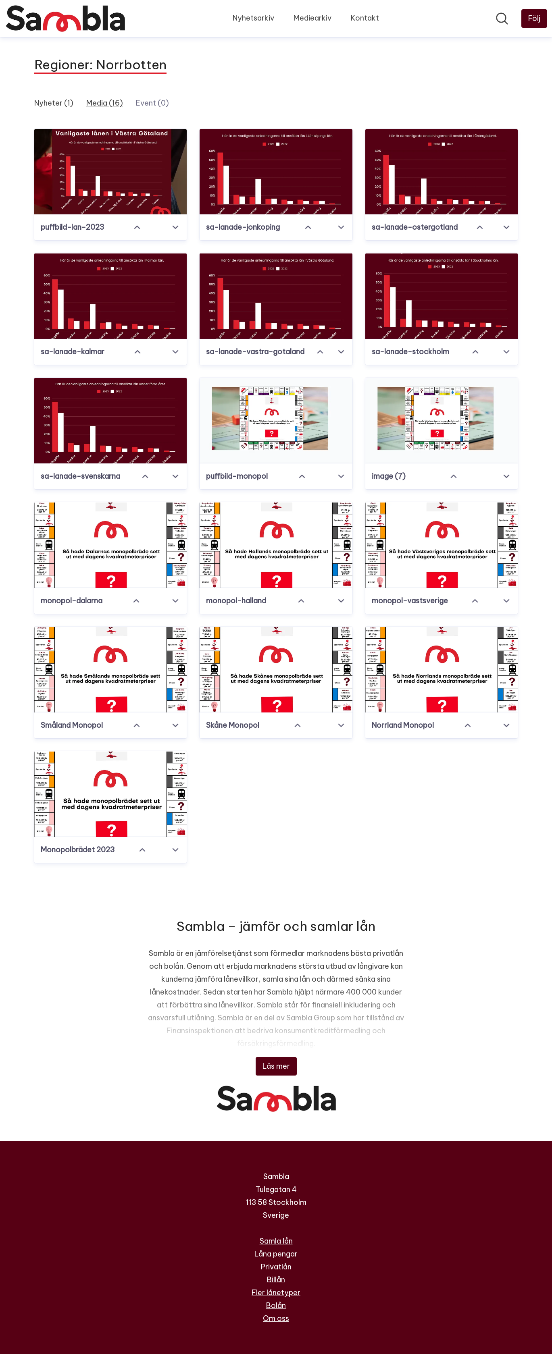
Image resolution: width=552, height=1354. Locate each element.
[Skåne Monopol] (276, 669)
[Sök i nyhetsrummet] (502, 18)
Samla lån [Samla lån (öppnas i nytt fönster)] (276, 1241)
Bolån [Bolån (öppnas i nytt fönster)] (276, 1305)
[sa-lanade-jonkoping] (276, 172)
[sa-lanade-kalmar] (110, 296)
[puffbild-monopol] (276, 420)
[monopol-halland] (276, 545)
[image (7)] (441, 420)
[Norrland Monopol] (441, 669)
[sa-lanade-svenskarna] (110, 420)
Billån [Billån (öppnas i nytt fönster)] (276, 1279)
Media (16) (104, 103)
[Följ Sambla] (534, 18)
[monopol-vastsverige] (441, 545)
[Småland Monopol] (110, 669)
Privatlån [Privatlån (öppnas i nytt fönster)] (276, 1266)
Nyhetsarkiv (253, 18)
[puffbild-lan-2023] (110, 172)
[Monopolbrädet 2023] (110, 794)
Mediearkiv (312, 18)
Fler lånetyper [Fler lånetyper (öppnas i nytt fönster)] (276, 1292)
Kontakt (365, 18)
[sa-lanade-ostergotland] (441, 172)
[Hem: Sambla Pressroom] (65, 18)
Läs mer (276, 1066)
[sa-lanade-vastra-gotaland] (276, 296)
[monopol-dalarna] (110, 545)
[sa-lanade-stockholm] (441, 296)
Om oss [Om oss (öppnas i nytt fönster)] (276, 1318)
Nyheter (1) (53, 103)
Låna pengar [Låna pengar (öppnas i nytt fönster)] (276, 1253)
